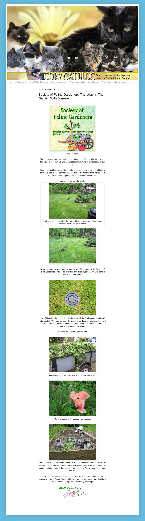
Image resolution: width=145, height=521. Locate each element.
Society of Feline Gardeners (37, 82)
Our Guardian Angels (58, 82)
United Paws (106, 82)
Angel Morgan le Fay (77, 82)
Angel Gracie (93, 82)
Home (11, 82)
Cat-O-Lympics (119, 82)
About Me (20, 82)
